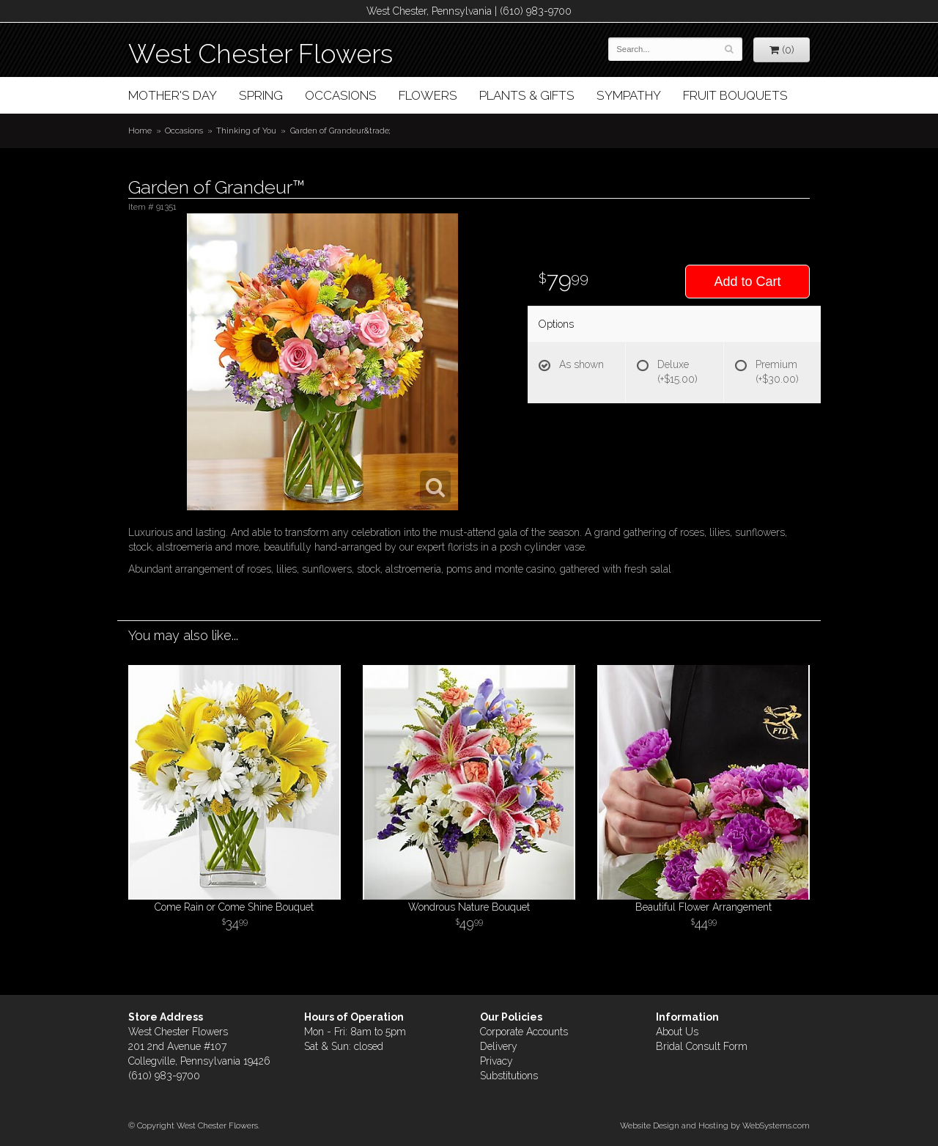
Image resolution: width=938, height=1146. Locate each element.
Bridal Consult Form (701, 1046)
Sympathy (629, 95)
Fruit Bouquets (735, 95)
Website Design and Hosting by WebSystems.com (715, 1125)
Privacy (496, 1061)
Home (140, 130)
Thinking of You (246, 130)
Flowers (428, 95)
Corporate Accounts (524, 1031)
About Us (677, 1031)
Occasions (341, 95)
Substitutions (509, 1075)
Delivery (498, 1046)
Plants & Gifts (527, 95)
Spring (261, 95)
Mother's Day (172, 95)
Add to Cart (747, 281)
